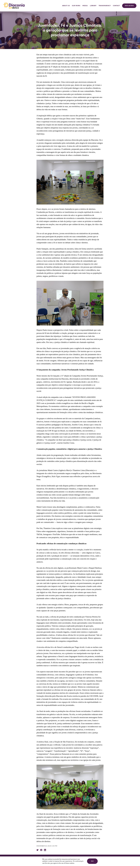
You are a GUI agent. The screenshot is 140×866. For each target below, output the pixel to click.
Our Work (76, 5)
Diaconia (14, 6)
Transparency (105, 5)
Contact (116, 5)
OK (92, 861)
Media (85, 5)
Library (93, 5)
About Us (66, 5)
